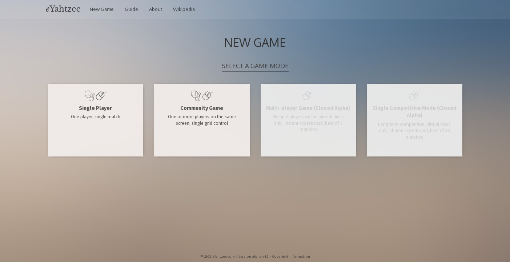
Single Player (96, 104)
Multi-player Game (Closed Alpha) (308, 111)
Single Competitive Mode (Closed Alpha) (414, 114)
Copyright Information (291, 256)
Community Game (202, 108)
